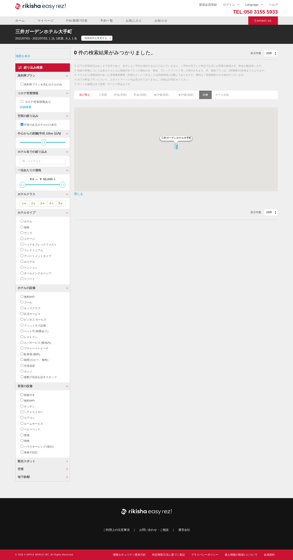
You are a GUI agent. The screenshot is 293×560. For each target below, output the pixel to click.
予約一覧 (106, 20)
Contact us (263, 20)
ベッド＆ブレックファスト (39, 244)
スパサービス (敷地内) (36, 342)
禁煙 (25, 435)
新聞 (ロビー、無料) (34, 360)
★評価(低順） (186, 94)
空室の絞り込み (28, 115)
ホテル (26, 221)
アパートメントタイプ (36, 256)
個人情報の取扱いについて (241, 554)
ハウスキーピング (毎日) (37, 446)
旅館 (25, 227)
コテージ (28, 238)
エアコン (28, 417)
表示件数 (255, 53)
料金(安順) (120, 94)
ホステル (28, 261)
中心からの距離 (39, 133)
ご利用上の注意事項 (116, 529)
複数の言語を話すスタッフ (39, 377)
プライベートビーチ (35, 348)
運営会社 (184, 529)
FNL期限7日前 (77, 20)
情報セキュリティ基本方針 (129, 554)
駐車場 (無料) (30, 354)
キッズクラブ (30, 308)
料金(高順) (140, 94)
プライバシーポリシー (204, 554)
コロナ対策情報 (28, 93)
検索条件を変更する (95, 38)
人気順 (103, 94)
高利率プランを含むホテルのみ (41, 84)
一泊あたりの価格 (29, 170)
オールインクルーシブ (36, 273)
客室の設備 (25, 386)
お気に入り (134, 20)
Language (251, 4)
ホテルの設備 (26, 288)
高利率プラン (26, 75)
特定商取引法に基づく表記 (168, 554)
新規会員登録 (208, 4)
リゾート (28, 279)
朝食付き (28, 395)
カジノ (26, 371)
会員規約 (269, 554)
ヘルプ (273, 4)
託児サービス (30, 314)
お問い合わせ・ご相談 (154, 529)
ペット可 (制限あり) (34, 331)
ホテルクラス (26, 194)
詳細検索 (26, 107)
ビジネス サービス (34, 319)
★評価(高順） (162, 94)
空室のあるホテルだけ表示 (39, 124)
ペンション (29, 267)
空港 (21, 469)
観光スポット (26, 461)
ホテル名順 (222, 94)
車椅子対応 (29, 452)
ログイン (229, 4)
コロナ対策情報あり (38, 101)
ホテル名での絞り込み (32, 151)
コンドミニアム (32, 250)
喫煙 (25, 441)
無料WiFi (28, 296)
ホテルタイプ (26, 212)
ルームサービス (32, 423)
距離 (205, 94)
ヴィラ (26, 233)
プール (26, 302)
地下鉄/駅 (24, 477)
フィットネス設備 (33, 325)
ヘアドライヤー (32, 412)
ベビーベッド (30, 429)
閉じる (78, 194)
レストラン (29, 337)
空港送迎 (28, 365)
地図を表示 (23, 56)
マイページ (46, 20)
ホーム (20, 20)
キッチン (28, 406)
